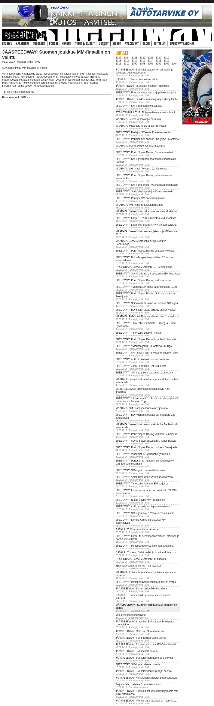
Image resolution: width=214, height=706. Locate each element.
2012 (166, 60)
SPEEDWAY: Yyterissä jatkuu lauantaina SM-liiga (144, 346)
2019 (166, 57)
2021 (150, 57)
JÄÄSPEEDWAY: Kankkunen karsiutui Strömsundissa (146, 677)
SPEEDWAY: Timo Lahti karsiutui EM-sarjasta (142, 483)
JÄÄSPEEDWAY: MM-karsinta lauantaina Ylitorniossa (146, 700)
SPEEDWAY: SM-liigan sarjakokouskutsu (139, 105)
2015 (142, 60)
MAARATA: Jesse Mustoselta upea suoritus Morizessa (146, 211)
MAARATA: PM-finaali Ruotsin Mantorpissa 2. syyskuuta (148, 316)
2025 (118, 57)
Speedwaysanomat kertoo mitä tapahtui (138, 565)
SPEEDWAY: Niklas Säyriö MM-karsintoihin (140, 499)
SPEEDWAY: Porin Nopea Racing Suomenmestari (144, 152)
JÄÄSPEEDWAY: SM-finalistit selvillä (137, 651)
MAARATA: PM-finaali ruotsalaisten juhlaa (139, 204)
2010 (126, 63)
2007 (150, 63)
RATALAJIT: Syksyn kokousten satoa (137, 79)
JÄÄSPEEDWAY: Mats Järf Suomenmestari (140, 631)
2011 (118, 63)
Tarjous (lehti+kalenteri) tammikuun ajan (138, 684)
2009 (134, 63)
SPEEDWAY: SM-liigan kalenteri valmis (138, 664)
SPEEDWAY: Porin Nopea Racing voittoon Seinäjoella (146, 434)
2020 (158, 57)
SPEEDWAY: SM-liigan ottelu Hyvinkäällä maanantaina (147, 184)
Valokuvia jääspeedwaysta (131, 614)
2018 (118, 60)
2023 (134, 57)
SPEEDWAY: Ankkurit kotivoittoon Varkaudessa (142, 359)
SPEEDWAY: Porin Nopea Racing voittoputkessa (143, 280)
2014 (150, 60)
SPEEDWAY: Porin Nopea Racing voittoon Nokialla (145, 250)
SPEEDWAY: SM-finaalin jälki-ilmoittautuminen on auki (147, 352)
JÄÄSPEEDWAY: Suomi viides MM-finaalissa (141, 588)
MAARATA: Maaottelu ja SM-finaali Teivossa (141, 125)
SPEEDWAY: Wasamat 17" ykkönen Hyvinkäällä (143, 454)
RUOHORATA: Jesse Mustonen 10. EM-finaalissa (144, 266)
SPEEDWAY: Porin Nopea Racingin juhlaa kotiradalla (146, 339)
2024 (126, 57)
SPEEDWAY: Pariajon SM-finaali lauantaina (140, 198)
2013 (158, 60)
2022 (142, 57)
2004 (174, 63)
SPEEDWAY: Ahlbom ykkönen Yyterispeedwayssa (144, 476)
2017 (126, 60)
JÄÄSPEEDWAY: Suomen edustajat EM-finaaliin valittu (147, 644)
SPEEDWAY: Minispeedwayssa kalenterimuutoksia (145, 545)
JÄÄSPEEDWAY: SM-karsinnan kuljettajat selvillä (144, 671)
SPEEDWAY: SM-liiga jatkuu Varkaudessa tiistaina (144, 372)
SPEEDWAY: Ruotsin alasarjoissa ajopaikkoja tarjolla (146, 92)
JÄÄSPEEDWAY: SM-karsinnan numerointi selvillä (144, 657)
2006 (158, 63)
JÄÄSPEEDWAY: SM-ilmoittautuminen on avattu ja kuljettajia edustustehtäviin (144, 71)
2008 (142, 63)
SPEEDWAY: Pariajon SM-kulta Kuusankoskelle (143, 132)
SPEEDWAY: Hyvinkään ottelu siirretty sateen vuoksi (145, 309)
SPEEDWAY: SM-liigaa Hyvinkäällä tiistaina (140, 470)
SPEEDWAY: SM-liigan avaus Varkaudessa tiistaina (145, 513)
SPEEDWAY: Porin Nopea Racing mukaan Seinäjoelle (146, 447)
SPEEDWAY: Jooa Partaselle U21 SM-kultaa (141, 365)
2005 (166, 63)
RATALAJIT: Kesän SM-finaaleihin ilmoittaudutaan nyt (146, 552)
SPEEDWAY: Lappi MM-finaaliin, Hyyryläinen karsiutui (146, 224)
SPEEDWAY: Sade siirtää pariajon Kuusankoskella (144, 191)
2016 (134, 60)
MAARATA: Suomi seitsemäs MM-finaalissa (140, 145)
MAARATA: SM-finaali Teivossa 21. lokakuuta (141, 168)
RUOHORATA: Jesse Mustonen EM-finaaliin (141, 559)
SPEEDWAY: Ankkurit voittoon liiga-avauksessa (143, 506)
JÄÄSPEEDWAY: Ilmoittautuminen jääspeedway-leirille (147, 99)
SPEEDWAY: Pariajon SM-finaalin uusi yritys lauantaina (147, 139)
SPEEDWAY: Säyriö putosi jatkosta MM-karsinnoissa (146, 440)
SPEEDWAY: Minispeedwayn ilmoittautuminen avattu (146, 581)
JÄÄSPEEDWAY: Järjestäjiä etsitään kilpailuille (142, 85)
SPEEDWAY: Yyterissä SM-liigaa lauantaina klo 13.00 (146, 286)
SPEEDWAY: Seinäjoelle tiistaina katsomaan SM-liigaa (147, 303)
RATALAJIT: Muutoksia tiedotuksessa (137, 529)
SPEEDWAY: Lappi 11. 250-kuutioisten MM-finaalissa (146, 218)
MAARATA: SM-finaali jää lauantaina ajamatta (142, 408)
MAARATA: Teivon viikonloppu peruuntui (138, 119)
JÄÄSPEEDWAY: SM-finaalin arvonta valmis (141, 637)
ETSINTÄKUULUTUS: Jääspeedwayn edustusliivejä (145, 112)
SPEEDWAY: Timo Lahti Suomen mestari (139, 332)
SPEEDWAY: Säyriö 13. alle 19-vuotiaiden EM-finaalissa (148, 273)
